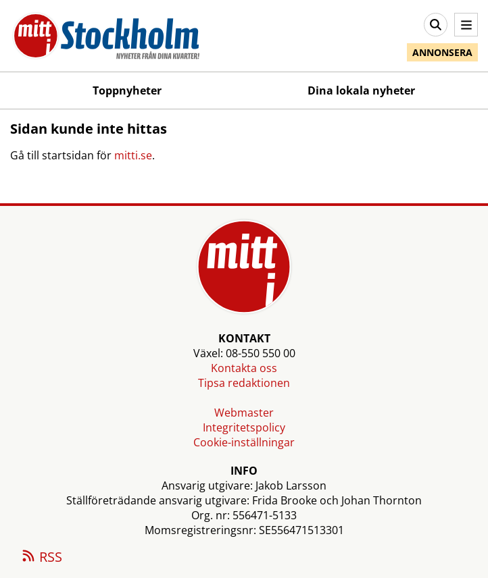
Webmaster (244, 412)
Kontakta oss (244, 368)
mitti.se (133, 155)
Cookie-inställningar (244, 442)
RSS (41, 558)
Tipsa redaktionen (244, 382)
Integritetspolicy (244, 427)
